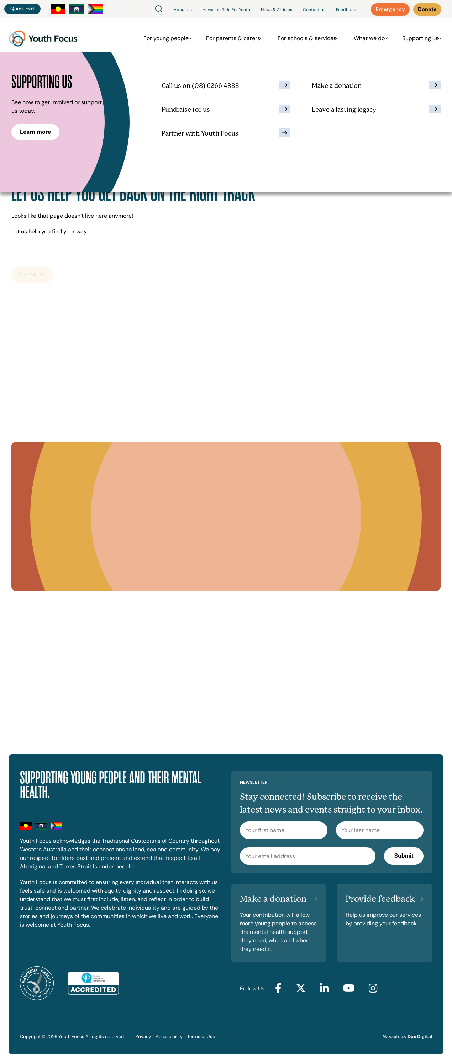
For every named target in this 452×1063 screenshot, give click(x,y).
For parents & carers (240, 35)
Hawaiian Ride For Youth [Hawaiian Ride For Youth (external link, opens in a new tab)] (226, 9)
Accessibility (169, 1036)
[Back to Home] (43, 35)
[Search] (158, 9)
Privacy (143, 1036)
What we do (369, 35)
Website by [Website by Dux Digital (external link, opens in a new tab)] (407, 1036)
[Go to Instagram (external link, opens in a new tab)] (373, 988)
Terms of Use (201, 1036)
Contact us (314, 9)
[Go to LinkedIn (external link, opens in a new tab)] (324, 988)
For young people (176, 35)
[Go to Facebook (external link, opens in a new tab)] (278, 988)
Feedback (346, 9)
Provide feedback (380, 899)
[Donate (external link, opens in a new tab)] (428, 9)
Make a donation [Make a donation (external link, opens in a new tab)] (273, 899)
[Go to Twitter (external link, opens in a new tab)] (301, 988)
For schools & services (310, 35)
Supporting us (417, 35)
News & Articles (276, 9)
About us (183, 9)
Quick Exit (22, 8)
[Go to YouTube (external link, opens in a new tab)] (348, 988)
